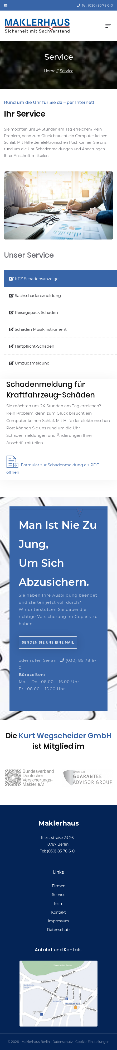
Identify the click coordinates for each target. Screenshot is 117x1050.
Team (58, 903)
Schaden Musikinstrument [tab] (38, 329)
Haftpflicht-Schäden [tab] (31, 346)
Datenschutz (58, 929)
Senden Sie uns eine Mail (48, 642)
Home (49, 71)
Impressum (58, 921)
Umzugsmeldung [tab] (29, 363)
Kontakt (58, 912)
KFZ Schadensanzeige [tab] (33, 278)
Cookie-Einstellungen (92, 1042)
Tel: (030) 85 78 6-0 (95, 5)
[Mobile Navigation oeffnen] (108, 25)
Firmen (58, 886)
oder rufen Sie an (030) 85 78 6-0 (57, 664)
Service (66, 71)
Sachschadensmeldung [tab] (35, 295)
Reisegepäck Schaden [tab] (33, 312)
